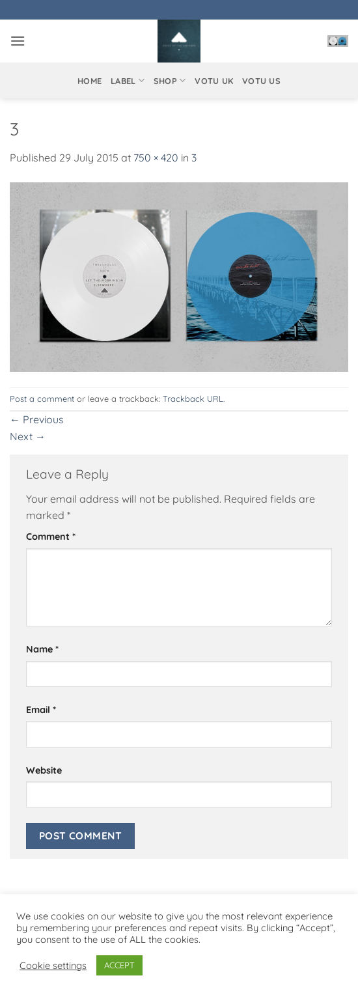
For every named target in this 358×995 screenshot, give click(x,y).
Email (41, 710)
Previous (37, 419)
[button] (17, 41)
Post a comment (42, 398)
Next (28, 436)
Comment (51, 536)
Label (128, 80)
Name (42, 649)
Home (89, 81)
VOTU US (261, 81)
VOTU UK (214, 81)
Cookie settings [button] (53, 966)
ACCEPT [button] (119, 965)
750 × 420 (155, 157)
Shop (170, 80)
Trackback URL (193, 398)
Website (44, 770)
